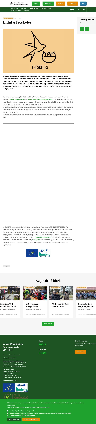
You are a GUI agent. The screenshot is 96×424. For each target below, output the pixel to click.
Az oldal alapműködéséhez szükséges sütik (22, 411)
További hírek (48, 326)
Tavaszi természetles (42, 239)
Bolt (59, 6)
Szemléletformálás (8, 20)
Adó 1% (71, 2)
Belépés (72, 12)
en (84, 12)
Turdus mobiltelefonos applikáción (39, 102)
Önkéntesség (58, 2)
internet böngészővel (16, 102)
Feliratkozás (80, 354)
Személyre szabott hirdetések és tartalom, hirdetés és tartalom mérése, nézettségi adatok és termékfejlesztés (40, 413)
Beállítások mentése (14, 419)
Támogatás (48, 6)
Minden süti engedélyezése (31, 419)
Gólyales (36, 242)
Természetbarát (33, 10)
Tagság (47, 2)
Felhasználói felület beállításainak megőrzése (22, 415)
